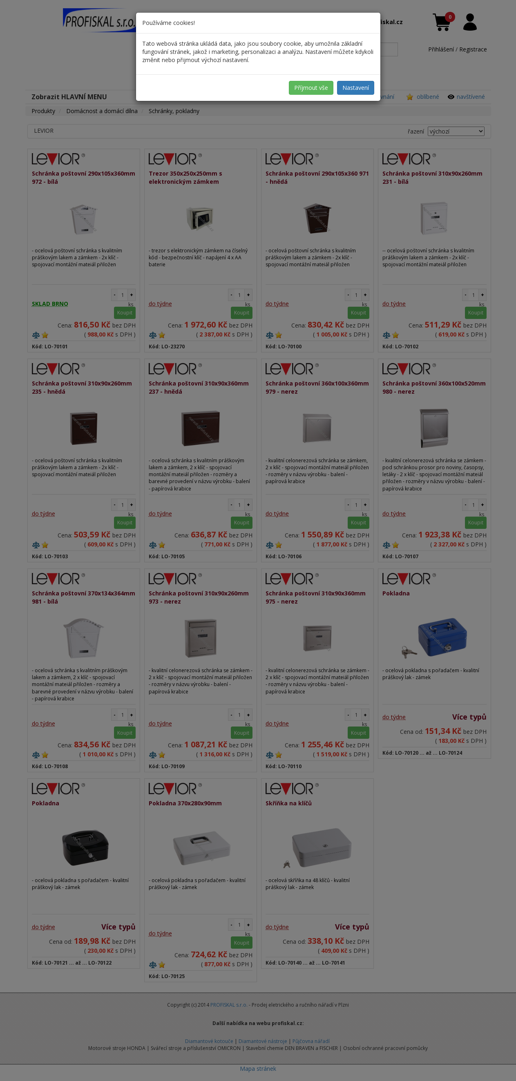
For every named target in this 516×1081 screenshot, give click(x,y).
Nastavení (355, 87)
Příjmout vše (311, 87)
